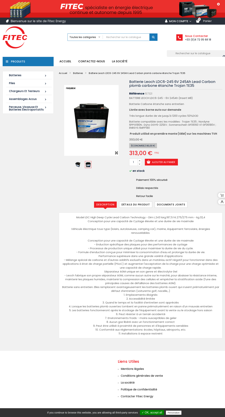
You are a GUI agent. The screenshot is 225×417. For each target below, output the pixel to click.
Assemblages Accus (28, 99)
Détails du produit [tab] (135, 204)
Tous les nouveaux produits (29, 234)
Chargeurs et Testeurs (28, 91)
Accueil (65, 61)
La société (119, 61)
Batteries (28, 75)
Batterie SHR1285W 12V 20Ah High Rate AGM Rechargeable (23, 212)
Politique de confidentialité (139, 389)
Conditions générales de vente (142, 376)
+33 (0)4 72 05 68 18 (198, 39)
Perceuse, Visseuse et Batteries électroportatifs (28, 108)
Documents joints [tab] (171, 204)
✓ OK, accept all (152, 412)
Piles (28, 83)
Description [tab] (105, 204)
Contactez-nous (91, 61)
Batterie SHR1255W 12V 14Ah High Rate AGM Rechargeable (23, 164)
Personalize (174, 412)
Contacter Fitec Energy (137, 396)
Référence (136, 93)
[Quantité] (133, 162)
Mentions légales (132, 369)
